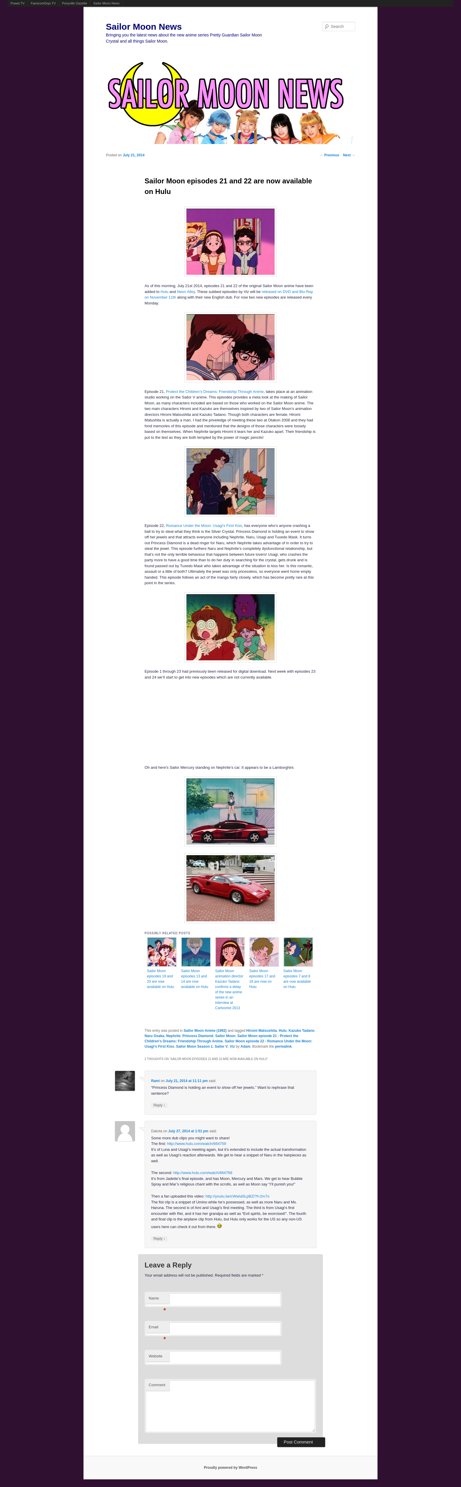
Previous (329, 155)
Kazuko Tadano (302, 1031)
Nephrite (173, 1036)
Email (157, 1329)
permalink (283, 1046)
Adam (245, 1046)
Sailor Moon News (106, 3)
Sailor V (221, 1046)
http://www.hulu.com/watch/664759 (196, 1143)
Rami (155, 1081)
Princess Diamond (198, 1036)
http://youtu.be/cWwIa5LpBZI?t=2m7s (237, 1196)
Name (157, 1300)
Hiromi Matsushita (261, 1031)
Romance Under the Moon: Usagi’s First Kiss (204, 525)
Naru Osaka (154, 1036)
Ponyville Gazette (74, 3)
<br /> (212, 721)
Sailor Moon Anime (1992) (205, 1031)
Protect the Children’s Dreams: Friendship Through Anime (215, 391)
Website (156, 1356)
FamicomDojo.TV (43, 3)
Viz (232, 1046)
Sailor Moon (225, 1036)
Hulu (164, 291)
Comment (157, 1385)
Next (349, 155)
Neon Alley (186, 291)
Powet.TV (18, 3)
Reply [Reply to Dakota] (159, 1238)
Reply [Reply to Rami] (159, 1105)
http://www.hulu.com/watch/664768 (202, 1172)
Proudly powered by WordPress (230, 1468)
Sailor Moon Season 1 (194, 1046)
